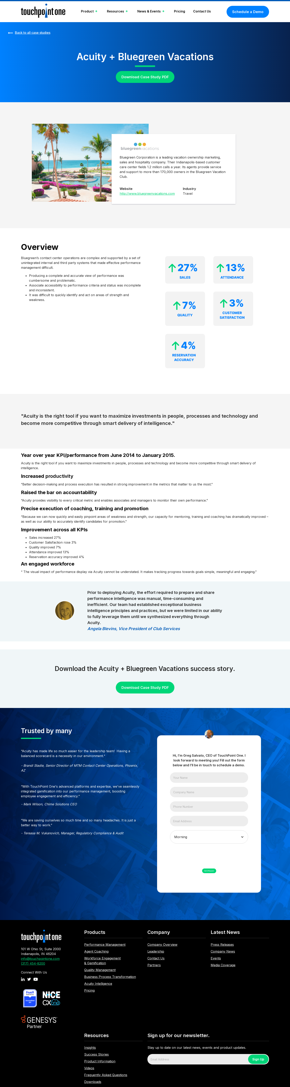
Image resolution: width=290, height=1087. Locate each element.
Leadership (155, 951)
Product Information (99, 1061)
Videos (89, 1068)
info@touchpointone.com (40, 959)
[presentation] (200, 855)
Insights (90, 1048)
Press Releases (222, 945)
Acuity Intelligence (98, 984)
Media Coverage (223, 965)
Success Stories (96, 1054)
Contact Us (202, 11)
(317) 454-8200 (33, 963)
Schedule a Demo (247, 12)
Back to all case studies (32, 33)
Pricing (179, 11)
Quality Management (100, 970)
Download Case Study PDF (145, 77)
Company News (223, 951)
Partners (154, 965)
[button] (90, 11)
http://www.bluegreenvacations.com (147, 194)
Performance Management (104, 945)
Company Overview (162, 945)
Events (216, 958)
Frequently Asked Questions (105, 1075)
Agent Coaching (96, 951)
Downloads (92, 1082)
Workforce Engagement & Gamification (102, 960)
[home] (43, 12)
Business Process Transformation (110, 977)
